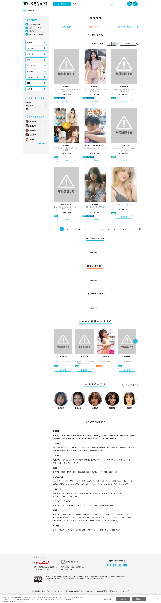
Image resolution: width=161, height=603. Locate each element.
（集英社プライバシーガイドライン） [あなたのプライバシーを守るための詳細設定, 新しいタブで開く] (14, 601)
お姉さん (72, 493)
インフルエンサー (122, 517)
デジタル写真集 (34, 24)
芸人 (89, 520)
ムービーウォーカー (108, 438)
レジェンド (77, 520)
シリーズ (30, 54)
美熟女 (85, 493)
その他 (29, 89)
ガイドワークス (66, 435)
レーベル (30, 48)
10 (114, 229)
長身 (127, 481)
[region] (80, 599)
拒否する (123, 599)
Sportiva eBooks (96, 450)
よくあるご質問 (101, 591)
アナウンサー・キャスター (98, 517)
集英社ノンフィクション (80, 450)
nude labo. (76, 463)
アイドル (74, 514)
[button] (135, 341)
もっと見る (130, 385)
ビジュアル (31, 65)
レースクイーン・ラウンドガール (69, 517)
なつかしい (99, 493)
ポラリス (67, 463)
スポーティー (88, 484)
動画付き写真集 (89, 460)
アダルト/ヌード (116, 520)
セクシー (130, 493)
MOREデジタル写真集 (106, 447)
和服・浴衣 (111, 472)
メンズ (93, 530)
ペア (57, 505)
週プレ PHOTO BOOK (61, 447)
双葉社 (97, 438)
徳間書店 (71, 438)
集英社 (115, 435)
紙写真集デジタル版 (60, 460)
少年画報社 (57, 438)
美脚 (116, 481)
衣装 (28, 60)
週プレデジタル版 (35, 28)
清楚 (58, 496)
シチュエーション (33, 77)
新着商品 (28, 102)
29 (128, 229)
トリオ (68, 505)
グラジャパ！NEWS (36, 34)
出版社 (29, 42)
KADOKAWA (77, 435)
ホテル (92, 505)
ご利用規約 (36, 591)
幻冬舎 (109, 435)
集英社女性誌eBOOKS (61, 450)
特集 (26, 109)
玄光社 (104, 435)
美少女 (59, 493)
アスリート (102, 520)
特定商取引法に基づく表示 (75, 591)
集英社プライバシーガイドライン (53, 591)
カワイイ (115, 493)
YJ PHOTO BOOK (76, 447)
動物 (103, 530)
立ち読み (66, 102)
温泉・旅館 (106, 505)
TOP (24, 11)
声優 (110, 514)
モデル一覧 (40, 144)
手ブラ (59, 530)
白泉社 (84, 438)
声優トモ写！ (58, 463)
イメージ (30, 71)
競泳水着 (84, 472)
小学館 (131, 435)
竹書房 (64, 438)
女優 (87, 514)
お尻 (86, 481)
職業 (28, 83)
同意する (139, 599)
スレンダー (61, 481)
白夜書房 (91, 438)
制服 (72, 472)
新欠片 (78, 438)
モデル (98, 514)
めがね (97, 472)
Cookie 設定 (90, 591)
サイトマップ (124, 591)
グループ (80, 505)
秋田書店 (56, 435)
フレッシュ (72, 484)
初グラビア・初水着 (75, 530)
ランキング (29, 106)
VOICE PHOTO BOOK (104, 460)
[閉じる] (157, 598)
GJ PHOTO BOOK (90, 447)
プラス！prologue (76, 460)
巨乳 (75, 481)
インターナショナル (107, 484)
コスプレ (59, 472)
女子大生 (122, 514)
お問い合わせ (113, 591)
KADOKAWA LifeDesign (92, 435)
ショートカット (101, 481)
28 (123, 229)
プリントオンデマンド (121, 460)
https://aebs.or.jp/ (51, 580)
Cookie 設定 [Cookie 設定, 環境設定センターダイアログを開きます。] (108, 599)
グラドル (60, 514)
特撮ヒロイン (61, 520)
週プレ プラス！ (35, 31)
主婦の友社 (123, 435)
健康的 (59, 484)
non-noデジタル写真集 (123, 447)
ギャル (123, 484)
